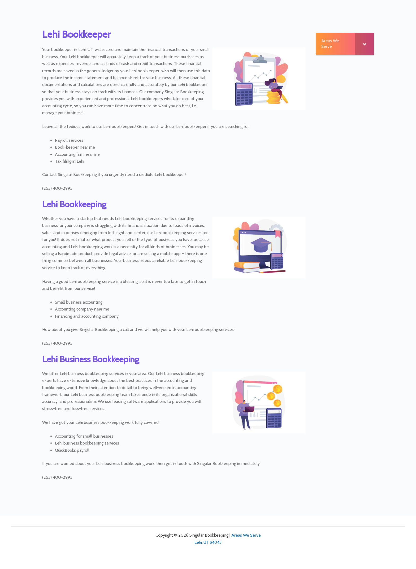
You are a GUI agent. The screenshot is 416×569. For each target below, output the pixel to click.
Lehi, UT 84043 (208, 542)
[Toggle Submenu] (364, 44)
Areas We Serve (246, 535)
